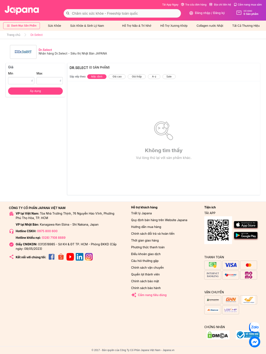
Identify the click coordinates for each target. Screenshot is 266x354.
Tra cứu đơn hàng (193, 4)
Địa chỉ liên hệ (220, 4)
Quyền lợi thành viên (145, 274)
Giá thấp (137, 76)
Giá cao (117, 76)
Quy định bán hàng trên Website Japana (159, 220)
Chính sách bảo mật (145, 281)
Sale (169, 76)
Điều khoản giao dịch (146, 254)
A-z (154, 76)
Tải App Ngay (170, 4)
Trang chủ (13, 35)
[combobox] (122, 13)
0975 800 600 (47, 231)
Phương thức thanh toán (148, 247)
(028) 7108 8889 (53, 237)
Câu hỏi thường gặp (145, 261)
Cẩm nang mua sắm (248, 4)
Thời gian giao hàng (145, 240)
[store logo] (21, 10)
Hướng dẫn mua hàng (146, 227)
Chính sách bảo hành (146, 288)
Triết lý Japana (141, 213)
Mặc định (96, 76)
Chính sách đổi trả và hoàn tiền (153, 233)
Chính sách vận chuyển (147, 267)
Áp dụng (35, 91)
